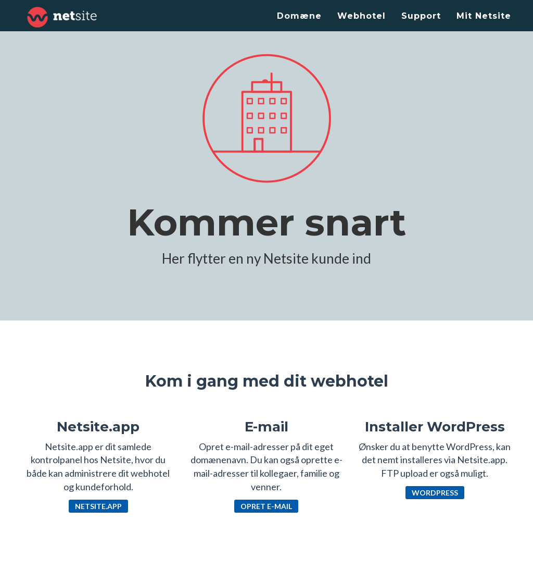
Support (421, 16)
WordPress (435, 492)
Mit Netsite (483, 16)
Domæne (299, 16)
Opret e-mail (266, 506)
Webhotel (361, 16)
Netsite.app (98, 506)
